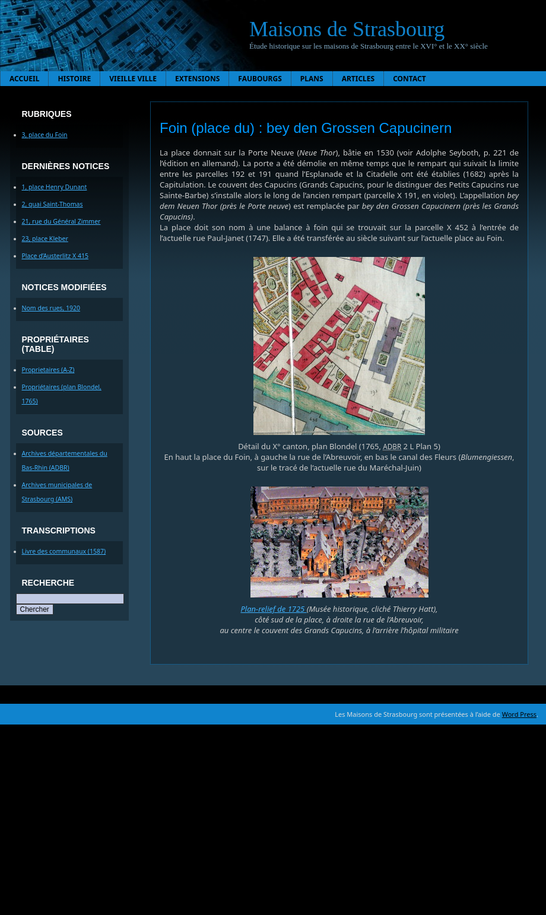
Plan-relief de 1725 (273, 608)
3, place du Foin (45, 135)
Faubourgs (259, 79)
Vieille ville (133, 79)
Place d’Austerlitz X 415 (55, 256)
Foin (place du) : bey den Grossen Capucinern (306, 128)
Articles (358, 79)
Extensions (197, 79)
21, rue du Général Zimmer (61, 221)
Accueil (24, 79)
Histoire (74, 79)
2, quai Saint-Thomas (52, 204)
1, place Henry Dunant (54, 187)
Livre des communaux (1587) (64, 551)
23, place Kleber (45, 238)
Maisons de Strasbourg (347, 29)
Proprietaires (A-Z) (48, 370)
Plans (311, 79)
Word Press (519, 714)
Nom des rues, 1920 (51, 308)
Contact (409, 79)
